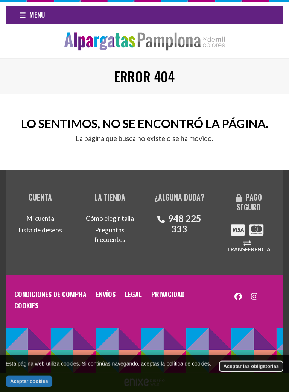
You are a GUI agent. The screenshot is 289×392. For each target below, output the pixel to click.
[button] (32, 15)
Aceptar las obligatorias (251, 374)
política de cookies (188, 372)
